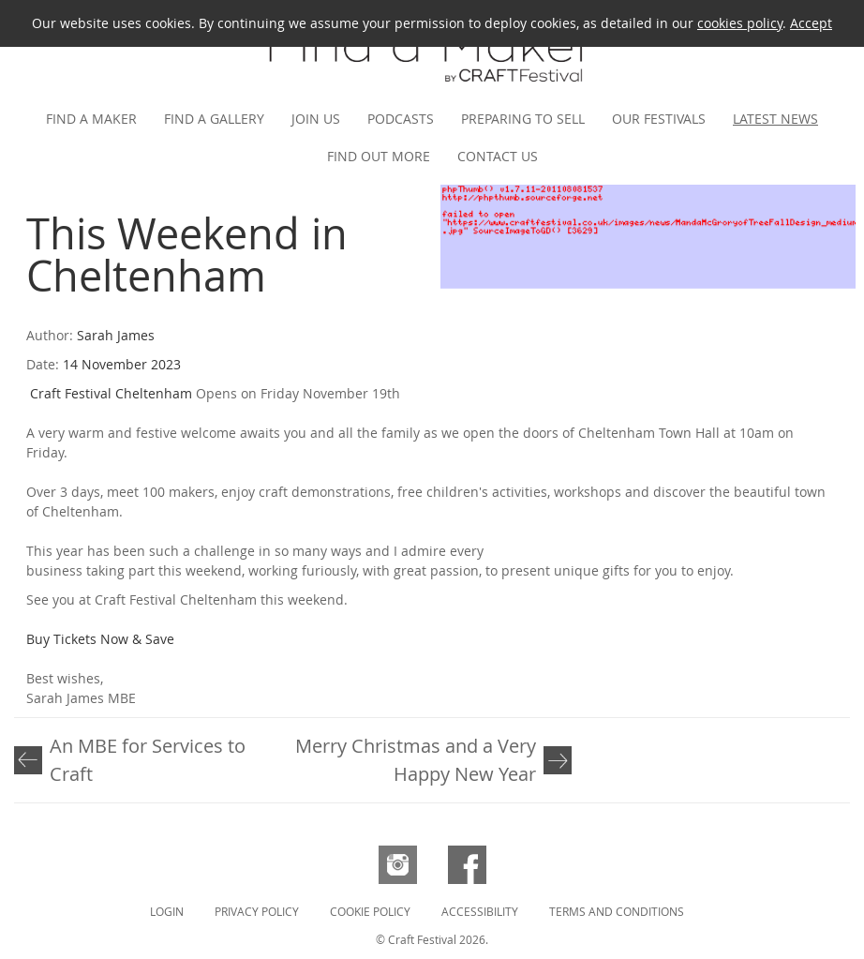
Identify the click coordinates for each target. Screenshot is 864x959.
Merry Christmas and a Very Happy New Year (415, 760)
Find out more (378, 156)
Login (167, 911)
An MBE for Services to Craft (148, 760)
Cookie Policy (370, 911)
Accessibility (479, 911)
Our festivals (659, 118)
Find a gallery (214, 118)
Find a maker (91, 118)
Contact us (497, 156)
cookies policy (739, 23)
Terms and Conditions (616, 911)
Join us (315, 118)
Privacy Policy (257, 911)
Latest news (775, 118)
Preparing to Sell (523, 118)
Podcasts (400, 118)
